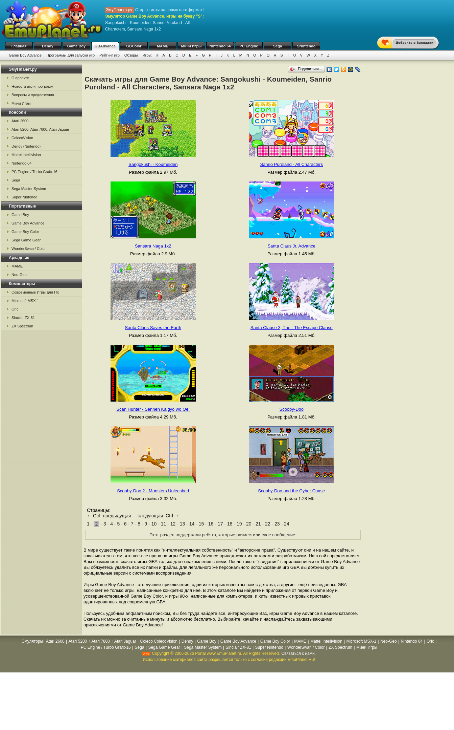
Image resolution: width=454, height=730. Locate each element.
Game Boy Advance (25, 55)
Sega (277, 46)
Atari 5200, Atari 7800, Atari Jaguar (40, 129)
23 (277, 524)
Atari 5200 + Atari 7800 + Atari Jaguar (102, 641)
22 (267, 524)
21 (258, 524)
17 (220, 524)
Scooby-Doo (291, 409)
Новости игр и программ (32, 86)
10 (154, 524)
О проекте (20, 78)
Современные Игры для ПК (35, 292)
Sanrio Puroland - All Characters (291, 164)
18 (230, 524)
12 (173, 524)
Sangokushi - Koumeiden (152, 164)
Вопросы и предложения (32, 95)
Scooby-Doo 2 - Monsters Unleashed (153, 490)
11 (163, 524)
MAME (162, 46)
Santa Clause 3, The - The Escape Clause (291, 327)
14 (192, 524)
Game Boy (76, 46)
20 (249, 524)
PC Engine (248, 46)
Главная (19, 46)
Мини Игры (191, 46)
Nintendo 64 (220, 46)
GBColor (133, 46)
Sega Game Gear (26, 240)
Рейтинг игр (109, 55)
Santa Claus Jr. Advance (291, 246)
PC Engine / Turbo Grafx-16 (34, 172)
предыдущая (117, 515)
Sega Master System (28, 189)
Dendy (47, 46)
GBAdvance (105, 46)
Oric (14, 309)
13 (182, 524)
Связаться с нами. (298, 653)
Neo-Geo (19, 275)
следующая (150, 515)
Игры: (147, 55)
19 (239, 524)
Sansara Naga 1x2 (153, 246)
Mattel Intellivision (26, 155)
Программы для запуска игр (70, 55)
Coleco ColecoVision (158, 641)
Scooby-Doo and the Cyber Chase (291, 490)
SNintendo (306, 46)
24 (286, 524)
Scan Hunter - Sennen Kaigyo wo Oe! (153, 409)
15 (201, 524)
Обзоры (131, 55)
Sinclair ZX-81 (23, 318)
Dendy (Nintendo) (26, 146)
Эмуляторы (32, 641)
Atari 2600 (19, 121)
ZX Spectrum (22, 326)
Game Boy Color (25, 232)
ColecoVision (22, 138)
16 (211, 524)
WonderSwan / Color (28, 248)
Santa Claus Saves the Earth (153, 327)
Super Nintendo (24, 197)
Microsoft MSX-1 (25, 301)
